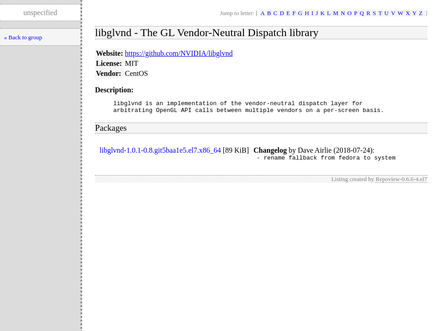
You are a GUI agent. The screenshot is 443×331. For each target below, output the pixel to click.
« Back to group (23, 37)
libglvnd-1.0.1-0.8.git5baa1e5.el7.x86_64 (160, 153)
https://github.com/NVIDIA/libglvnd (179, 53)
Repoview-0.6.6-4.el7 (401, 183)
